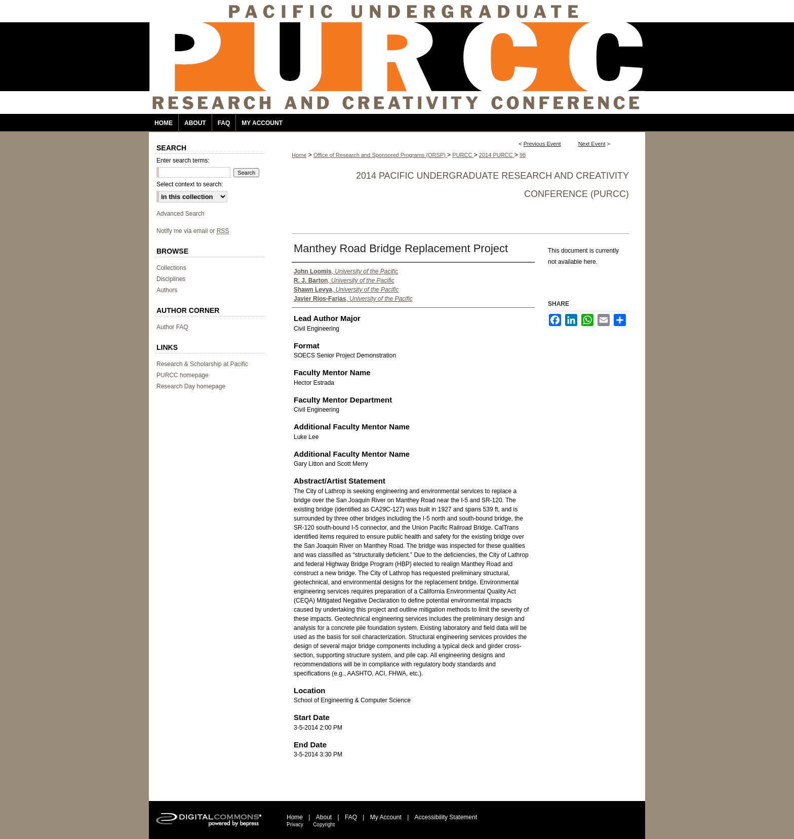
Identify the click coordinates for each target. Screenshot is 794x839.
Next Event (592, 144)
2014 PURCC (496, 155)
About (324, 817)
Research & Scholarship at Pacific (202, 364)
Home (299, 155)
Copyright (324, 824)
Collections (171, 267)
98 (523, 155)
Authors (166, 290)
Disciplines (170, 279)
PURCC (462, 155)
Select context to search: (189, 184)
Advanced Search (180, 213)
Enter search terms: (183, 160)
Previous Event (542, 144)
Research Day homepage (190, 386)
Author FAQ (172, 327)
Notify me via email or (192, 230)
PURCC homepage (182, 375)
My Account (386, 817)
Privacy (295, 824)
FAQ (351, 817)
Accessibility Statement (446, 817)
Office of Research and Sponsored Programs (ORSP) (380, 155)
